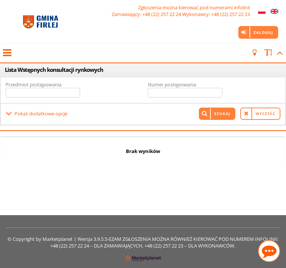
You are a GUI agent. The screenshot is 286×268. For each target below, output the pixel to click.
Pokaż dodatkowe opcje (41, 113)
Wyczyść (265, 113)
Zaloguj (263, 32)
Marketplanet (57, 239)
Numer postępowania (172, 84)
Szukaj (222, 113)
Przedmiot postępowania (33, 84)
